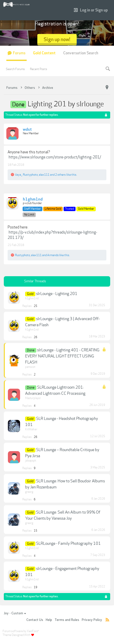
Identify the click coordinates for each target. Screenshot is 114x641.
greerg (29, 492)
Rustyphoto (30, 174)
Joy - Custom (15, 613)
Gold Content (44, 53)
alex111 (44, 174)
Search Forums (15, 69)
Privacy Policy (92, 620)
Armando (53, 255)
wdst (27, 130)
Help (49, 620)
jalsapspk (30, 460)
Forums (19, 53)
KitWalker (31, 429)
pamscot (30, 367)
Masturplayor (33, 398)
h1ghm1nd (33, 200)
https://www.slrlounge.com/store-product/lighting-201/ (55, 157)
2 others (60, 174)
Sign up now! (57, 39)
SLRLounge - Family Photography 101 (68, 543)
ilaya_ (18, 174)
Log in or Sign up (91, 10)
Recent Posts (38, 69)
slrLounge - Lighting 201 (56, 293)
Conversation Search (80, 53)
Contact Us (34, 620)
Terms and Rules (67, 620)
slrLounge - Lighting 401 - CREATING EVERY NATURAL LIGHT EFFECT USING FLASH (62, 356)
